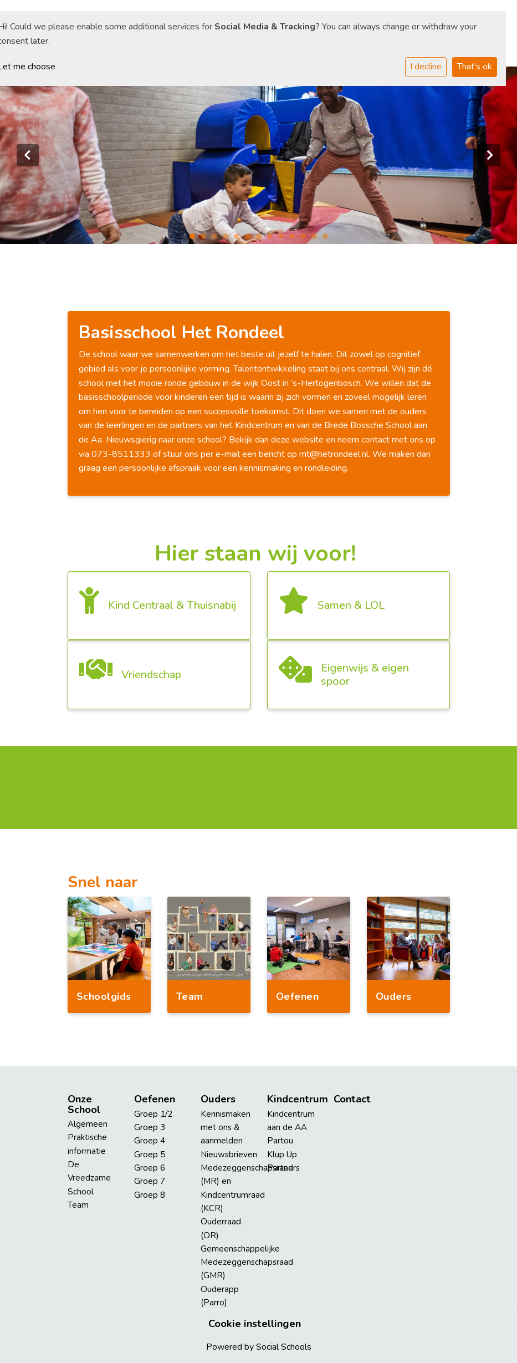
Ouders (218, 1099)
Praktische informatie (87, 1144)
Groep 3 (149, 1127)
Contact (352, 1099)
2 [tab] (206, 239)
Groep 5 (149, 1154)
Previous (28, 155)
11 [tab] (305, 239)
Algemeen (88, 1124)
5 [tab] (239, 239)
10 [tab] (294, 239)
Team (78, 1205)
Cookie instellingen (254, 1324)
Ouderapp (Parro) (220, 1296)
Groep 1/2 (153, 1114)
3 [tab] (217, 239)
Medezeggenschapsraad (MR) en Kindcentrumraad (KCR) (225, 1188)
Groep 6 (149, 1167)
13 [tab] (328, 239)
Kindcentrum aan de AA (291, 1120)
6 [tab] (250, 239)
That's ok (474, 66)
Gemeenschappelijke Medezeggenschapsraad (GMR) (225, 1262)
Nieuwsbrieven (225, 1154)
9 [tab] (283, 239)
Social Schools (283, 1347)
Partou (280, 1140)
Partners (283, 1167)
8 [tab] (272, 239)
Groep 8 (149, 1195)
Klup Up (282, 1154)
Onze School (84, 1104)
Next (489, 155)
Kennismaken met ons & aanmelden (225, 1127)
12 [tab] (317, 239)
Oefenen (154, 1099)
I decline (426, 66)
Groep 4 (149, 1140)
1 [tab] (195, 239)
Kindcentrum (292, 1099)
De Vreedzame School (89, 1178)
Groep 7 (149, 1181)
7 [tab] (261, 239)
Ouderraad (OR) (221, 1228)
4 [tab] (228, 239)
